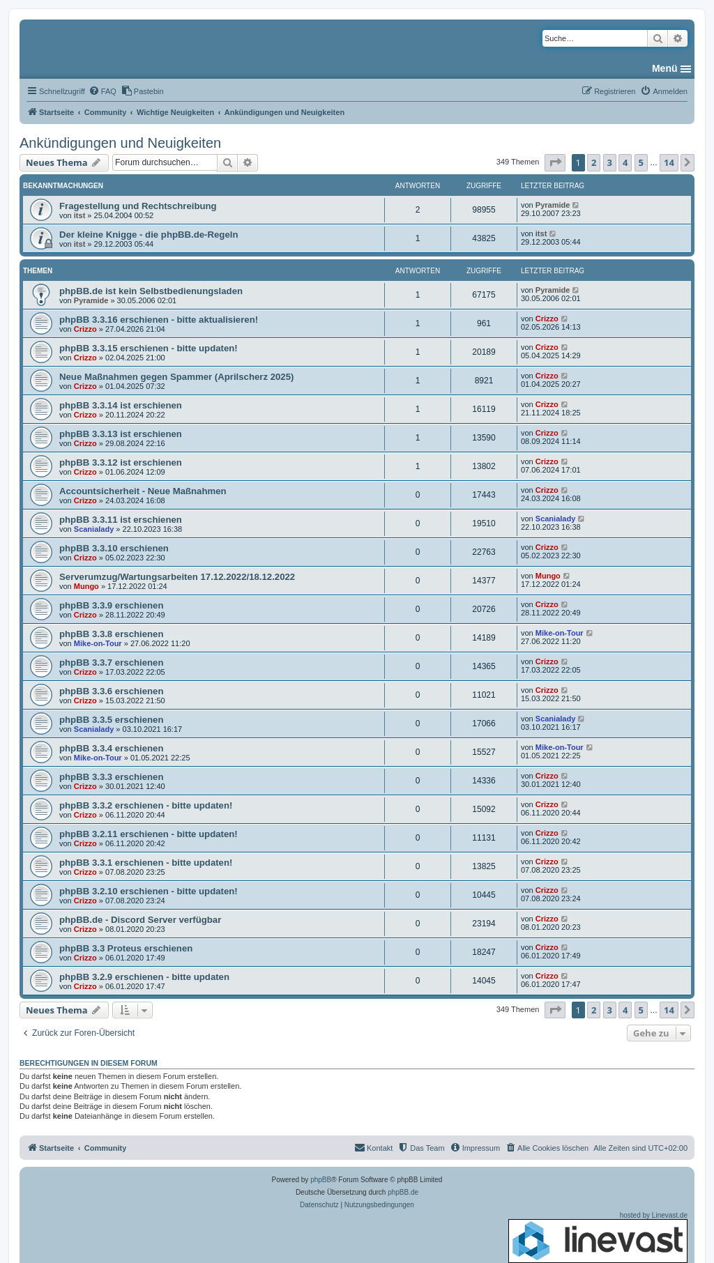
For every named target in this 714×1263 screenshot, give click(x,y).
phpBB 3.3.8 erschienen (111, 634)
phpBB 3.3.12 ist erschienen (120, 462)
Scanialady (94, 529)
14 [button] (669, 162)
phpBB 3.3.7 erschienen (111, 662)
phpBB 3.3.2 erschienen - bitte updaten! (145, 805)
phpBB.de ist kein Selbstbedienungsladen (151, 291)
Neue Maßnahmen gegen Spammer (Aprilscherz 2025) (176, 377)
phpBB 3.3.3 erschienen (111, 777)
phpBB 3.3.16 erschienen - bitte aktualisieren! (158, 319)
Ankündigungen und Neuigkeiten (120, 143)
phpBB (320, 1180)
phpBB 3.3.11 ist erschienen (120, 519)
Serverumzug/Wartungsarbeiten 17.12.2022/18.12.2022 (177, 577)
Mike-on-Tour (98, 643)
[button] (555, 162)
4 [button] (625, 162)
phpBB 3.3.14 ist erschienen (120, 405)
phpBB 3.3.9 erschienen (111, 605)
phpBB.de (403, 1192)
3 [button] (609, 162)
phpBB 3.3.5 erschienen (111, 719)
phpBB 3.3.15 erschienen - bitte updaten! (148, 348)
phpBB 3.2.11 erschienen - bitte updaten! (148, 834)
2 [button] (593, 162)
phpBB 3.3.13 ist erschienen (120, 434)
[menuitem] (102, 91)
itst (80, 215)
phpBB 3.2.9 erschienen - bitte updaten (144, 977)
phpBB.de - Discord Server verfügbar (140, 919)
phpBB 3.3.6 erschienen (111, 691)
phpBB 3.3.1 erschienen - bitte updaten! (145, 862)
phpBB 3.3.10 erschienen (114, 548)
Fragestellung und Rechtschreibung (138, 206)
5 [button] (641, 162)
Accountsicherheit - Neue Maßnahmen (143, 491)
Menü (665, 68)
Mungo (86, 586)
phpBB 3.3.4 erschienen (111, 748)
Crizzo (85, 329)
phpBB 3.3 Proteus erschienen (125, 948)
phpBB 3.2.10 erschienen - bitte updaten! (148, 891)
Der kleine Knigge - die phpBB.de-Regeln (148, 234)
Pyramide (553, 205)
